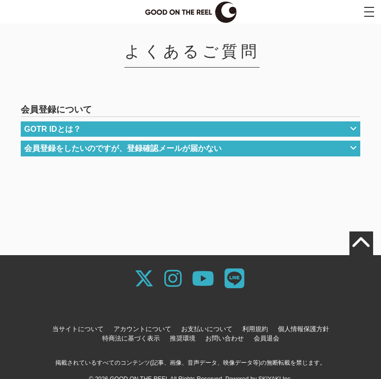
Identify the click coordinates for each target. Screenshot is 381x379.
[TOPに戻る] (361, 243)
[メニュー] (369, 12)
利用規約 (255, 329)
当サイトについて (78, 329)
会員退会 (266, 338)
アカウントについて (142, 329)
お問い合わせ (224, 338)
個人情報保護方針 (303, 329)
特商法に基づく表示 (131, 338)
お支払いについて (206, 329)
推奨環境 (182, 338)
